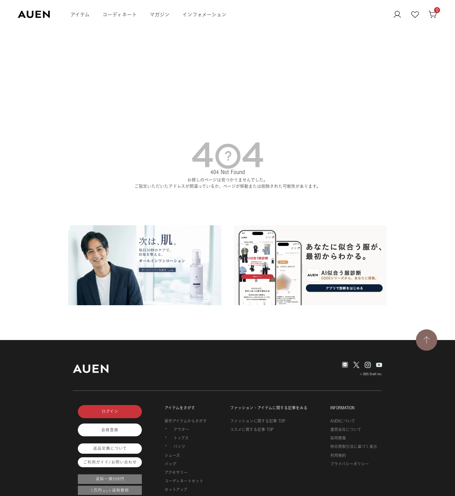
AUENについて (342, 421)
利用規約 (338, 455)
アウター (181, 429)
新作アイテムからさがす (186, 421)
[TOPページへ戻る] (426, 340)
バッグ (170, 464)
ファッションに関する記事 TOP (257, 421)
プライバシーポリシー (349, 464)
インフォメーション (204, 14)
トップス (181, 438)
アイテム (80, 14)
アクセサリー (176, 472)
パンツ (179, 446)
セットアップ (176, 489)
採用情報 (338, 438)
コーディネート (119, 14)
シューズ (172, 455)
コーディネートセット (184, 481)
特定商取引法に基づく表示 (353, 446)
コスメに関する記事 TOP (252, 429)
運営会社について (345, 429)
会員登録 (109, 429)
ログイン (110, 411)
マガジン (160, 14)
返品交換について (110, 448)
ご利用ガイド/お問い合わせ (110, 462)
